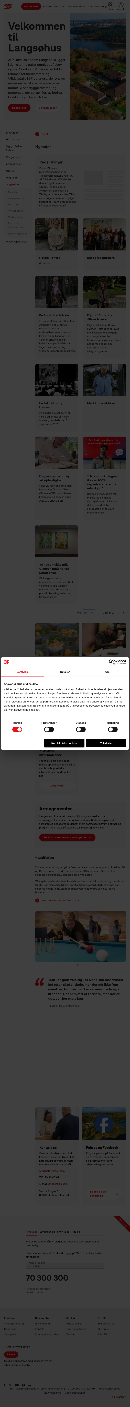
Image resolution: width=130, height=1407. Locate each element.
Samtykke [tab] (23, 671)
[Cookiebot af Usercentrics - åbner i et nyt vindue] (111, 662)
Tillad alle (106, 743)
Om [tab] (107, 671)
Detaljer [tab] (65, 671)
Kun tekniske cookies (64, 743)
